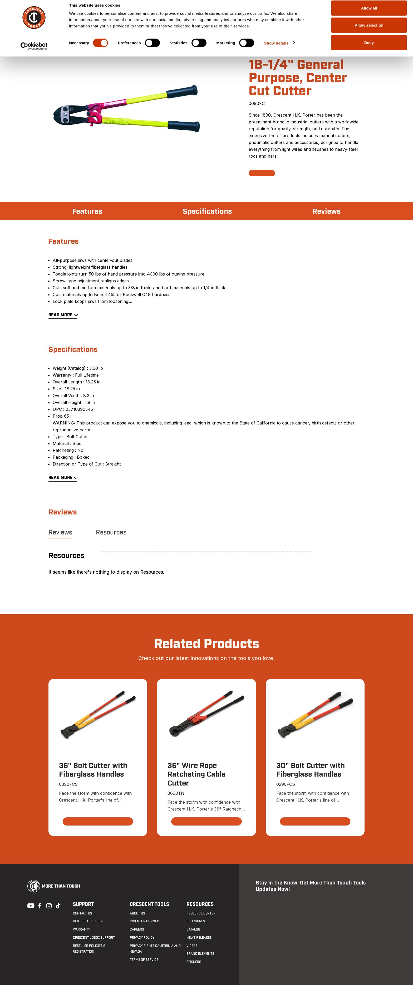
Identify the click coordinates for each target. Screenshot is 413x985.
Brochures (195, 921)
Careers (137, 929)
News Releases (199, 937)
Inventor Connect (145, 921)
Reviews (326, 211)
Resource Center (200, 913)
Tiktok (58, 905)
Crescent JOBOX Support (94, 937)
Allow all (369, 14)
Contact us (82, 913)
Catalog (193, 929)
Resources (111, 532)
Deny (369, 48)
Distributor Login (87, 921)
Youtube (29, 905)
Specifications (207, 211)
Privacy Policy (142, 937)
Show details (276, 49)
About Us (137, 913)
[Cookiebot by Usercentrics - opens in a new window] (34, 52)
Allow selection (369, 31)
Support (83, 904)
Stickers (193, 962)
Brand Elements (200, 954)
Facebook (39, 905)
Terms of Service (144, 960)
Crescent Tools (149, 904)
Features (87, 211)
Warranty (81, 929)
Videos (191, 945)
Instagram (48, 905)
